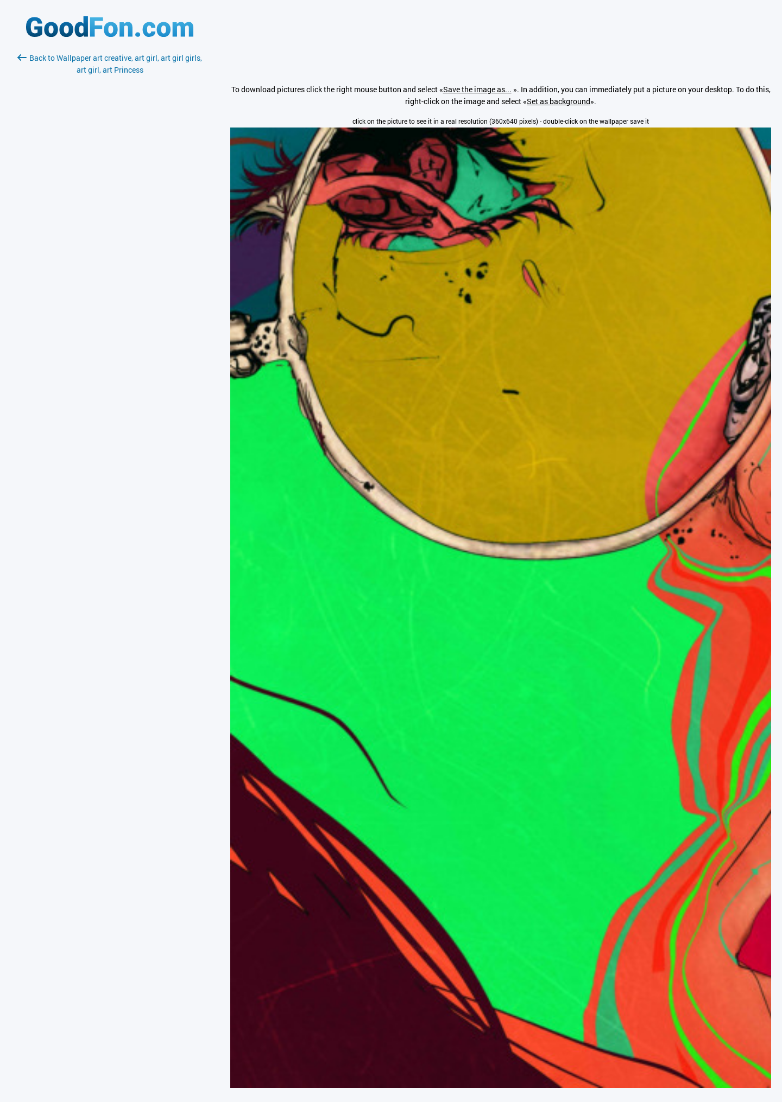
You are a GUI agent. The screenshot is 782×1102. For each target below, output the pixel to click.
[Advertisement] (110, 204)
